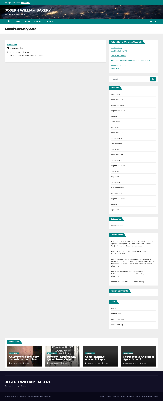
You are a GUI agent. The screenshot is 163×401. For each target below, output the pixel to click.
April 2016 (115, 210)
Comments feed (118, 319)
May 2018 (115, 177)
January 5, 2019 (15, 52)
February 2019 (117, 155)
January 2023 (116, 138)
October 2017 (116, 193)
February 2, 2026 (132, 363)
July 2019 (115, 149)
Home (27, 21)
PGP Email (130, 396)
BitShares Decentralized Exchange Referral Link (130, 60)
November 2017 (117, 188)
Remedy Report (147, 396)
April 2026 (115, 94)
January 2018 (116, 182)
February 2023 (117, 133)
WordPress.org (117, 325)
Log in (113, 308)
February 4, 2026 (94, 363)
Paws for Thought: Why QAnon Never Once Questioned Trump (61, 359)
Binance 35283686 (118, 65)
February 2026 (117, 100)
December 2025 (117, 105)
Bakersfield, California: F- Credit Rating (127, 282)
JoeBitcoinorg (116, 48)
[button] (151, 21)
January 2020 (116, 144)
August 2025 (116, 116)
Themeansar (47, 396)
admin (26, 52)
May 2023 (115, 127)
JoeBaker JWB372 (118, 56)
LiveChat (38, 21)
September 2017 (118, 199)
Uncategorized (11, 44)
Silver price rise (15, 48)
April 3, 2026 (54, 363)
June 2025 (115, 122)
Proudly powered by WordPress (15, 396)
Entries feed (116, 314)
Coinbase (115, 68)
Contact (51, 21)
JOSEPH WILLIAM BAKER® (28, 10)
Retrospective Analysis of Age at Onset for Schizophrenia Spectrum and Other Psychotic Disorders (130, 274)
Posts (17, 21)
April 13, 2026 (16, 363)
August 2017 (116, 204)
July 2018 (115, 171)
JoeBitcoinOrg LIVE (119, 51)
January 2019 (116, 160)
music (123, 396)
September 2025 (118, 111)
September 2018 (118, 166)
